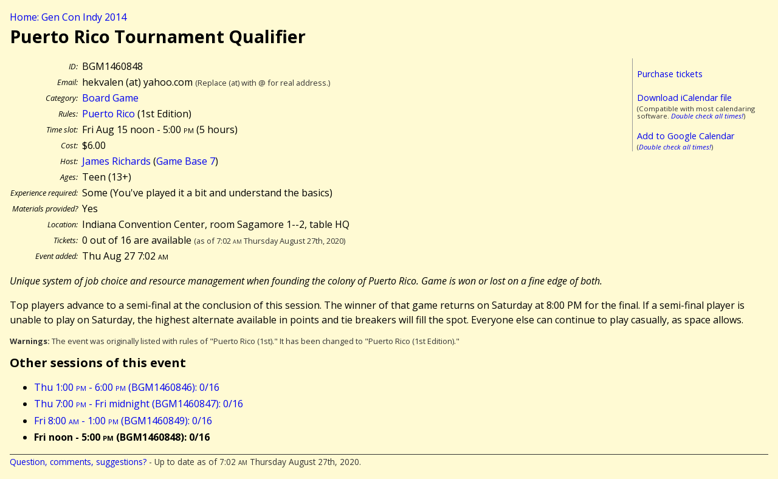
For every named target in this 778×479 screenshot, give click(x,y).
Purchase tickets (670, 74)
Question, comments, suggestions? (78, 461)
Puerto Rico (108, 113)
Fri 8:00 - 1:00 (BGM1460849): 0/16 (123, 420)
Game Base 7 (185, 161)
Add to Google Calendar (685, 136)
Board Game (110, 98)
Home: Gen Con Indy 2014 (68, 17)
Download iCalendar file (684, 97)
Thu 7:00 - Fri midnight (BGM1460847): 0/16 (138, 403)
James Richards (116, 161)
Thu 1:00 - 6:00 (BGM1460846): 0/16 (126, 387)
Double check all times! (707, 115)
